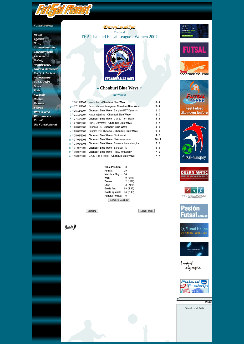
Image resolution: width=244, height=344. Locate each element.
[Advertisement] (46, 207)
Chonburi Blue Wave (119, 88)
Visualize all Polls (194, 308)
